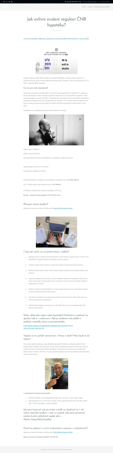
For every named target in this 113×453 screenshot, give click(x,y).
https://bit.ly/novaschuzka (62, 208)
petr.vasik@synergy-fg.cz (91, 1)
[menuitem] (86, 7)
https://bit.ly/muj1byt (41, 419)
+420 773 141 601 (105, 1)
